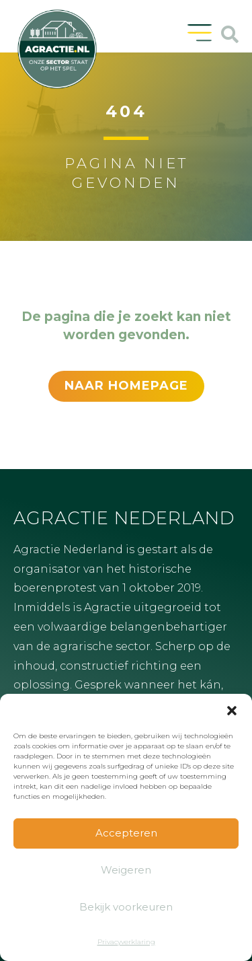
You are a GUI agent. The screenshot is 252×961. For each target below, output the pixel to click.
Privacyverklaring (126, 941)
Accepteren (126, 832)
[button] (232, 710)
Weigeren (126, 869)
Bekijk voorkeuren (126, 906)
